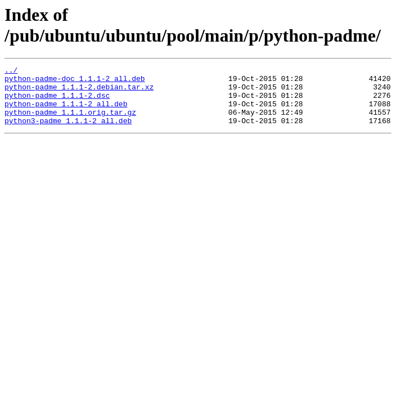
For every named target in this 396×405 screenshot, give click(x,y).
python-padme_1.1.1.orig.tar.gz (70, 122)
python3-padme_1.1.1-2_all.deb (68, 132)
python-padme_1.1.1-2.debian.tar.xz (79, 92)
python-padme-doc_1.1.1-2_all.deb (74, 81)
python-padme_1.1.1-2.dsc (57, 102)
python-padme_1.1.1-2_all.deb (65, 112)
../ (10, 71)
